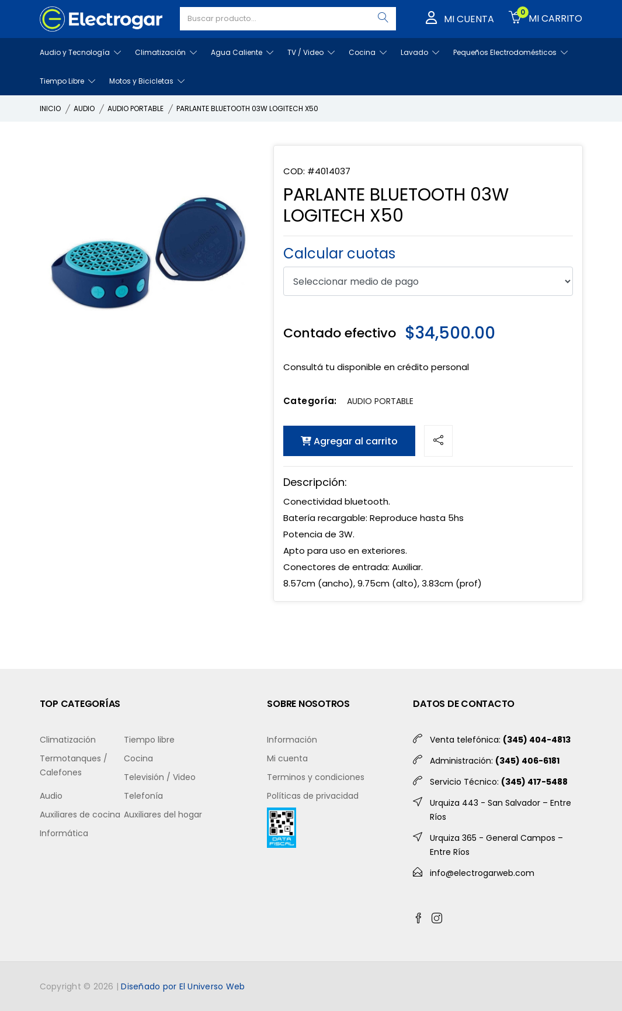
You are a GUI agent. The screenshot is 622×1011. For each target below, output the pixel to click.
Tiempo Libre (67, 81)
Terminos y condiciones (315, 777)
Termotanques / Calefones (73, 765)
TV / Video (311, 52)
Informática (64, 833)
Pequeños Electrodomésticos (510, 52)
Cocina (368, 52)
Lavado (420, 52)
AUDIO (84, 108)
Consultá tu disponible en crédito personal (376, 367)
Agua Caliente (242, 52)
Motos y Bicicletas (147, 81)
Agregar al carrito (349, 441)
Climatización (166, 52)
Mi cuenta (287, 758)
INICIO (50, 108)
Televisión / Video (160, 777)
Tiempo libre (149, 740)
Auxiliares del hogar (163, 814)
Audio (51, 796)
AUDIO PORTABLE (135, 108)
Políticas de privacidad (313, 796)
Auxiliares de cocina (80, 814)
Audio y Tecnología (80, 52)
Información (292, 740)
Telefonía (143, 796)
